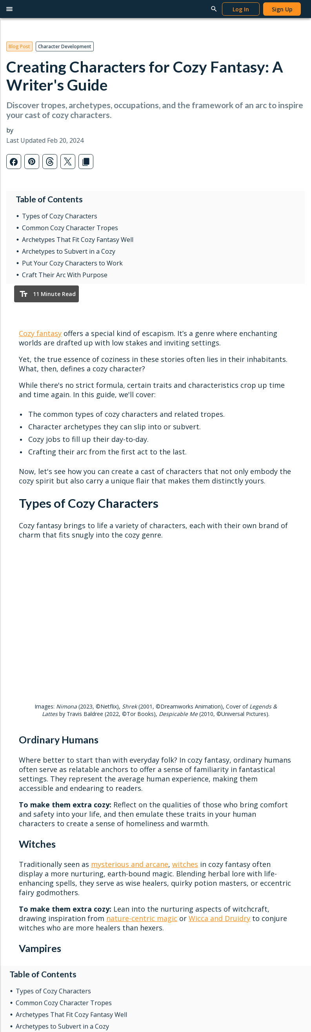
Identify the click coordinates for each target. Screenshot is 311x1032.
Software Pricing (32, 766)
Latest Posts (176, 692)
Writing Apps (27, 692)
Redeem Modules (33, 792)
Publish (99, 759)
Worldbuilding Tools (36, 717)
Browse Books (104, 704)
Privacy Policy (23, 837)
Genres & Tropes (182, 742)
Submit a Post (178, 754)
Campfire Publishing (260, 784)
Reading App (101, 692)
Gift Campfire (28, 779)
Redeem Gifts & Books (114, 729)
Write (22, 679)
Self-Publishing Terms (112, 784)
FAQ (240, 742)
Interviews (173, 729)
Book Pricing (101, 742)
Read (95, 679)
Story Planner (28, 742)
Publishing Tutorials (259, 704)
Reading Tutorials (257, 717)
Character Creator (33, 729)
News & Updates (182, 717)
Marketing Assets (107, 809)
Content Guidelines (109, 797)
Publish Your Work (108, 772)
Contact (250, 759)
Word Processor (31, 704)
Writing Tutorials (255, 692)
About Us (246, 772)
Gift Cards (98, 717)
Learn (171, 679)
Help (244, 679)
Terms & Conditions (72, 837)
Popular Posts (178, 704)
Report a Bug (252, 729)
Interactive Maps (32, 754)
